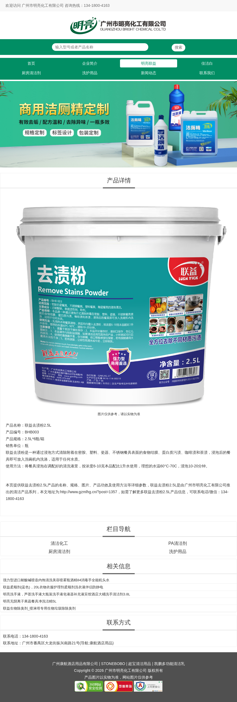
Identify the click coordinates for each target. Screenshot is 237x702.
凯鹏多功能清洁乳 (169, 663)
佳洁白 (207, 63)
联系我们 (207, 73)
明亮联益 (148, 63)
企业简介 (89, 63)
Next (232, 122)
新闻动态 (148, 73)
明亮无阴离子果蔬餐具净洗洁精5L (29, 601)
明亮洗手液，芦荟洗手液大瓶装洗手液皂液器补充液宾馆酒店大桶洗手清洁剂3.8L (66, 594)
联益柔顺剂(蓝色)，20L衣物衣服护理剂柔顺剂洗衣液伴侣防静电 (53, 587)
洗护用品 (89, 73)
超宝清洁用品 (139, 663)
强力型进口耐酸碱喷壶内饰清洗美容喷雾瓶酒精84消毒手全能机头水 (56, 580)
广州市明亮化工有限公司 (205, 485)
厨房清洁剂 (31, 73)
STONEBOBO (113, 663)
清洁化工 (59, 543)
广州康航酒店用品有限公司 (75, 663)
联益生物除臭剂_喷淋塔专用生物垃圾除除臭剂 (39, 608)
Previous (5, 122)
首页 (31, 63)
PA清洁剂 (177, 543)
